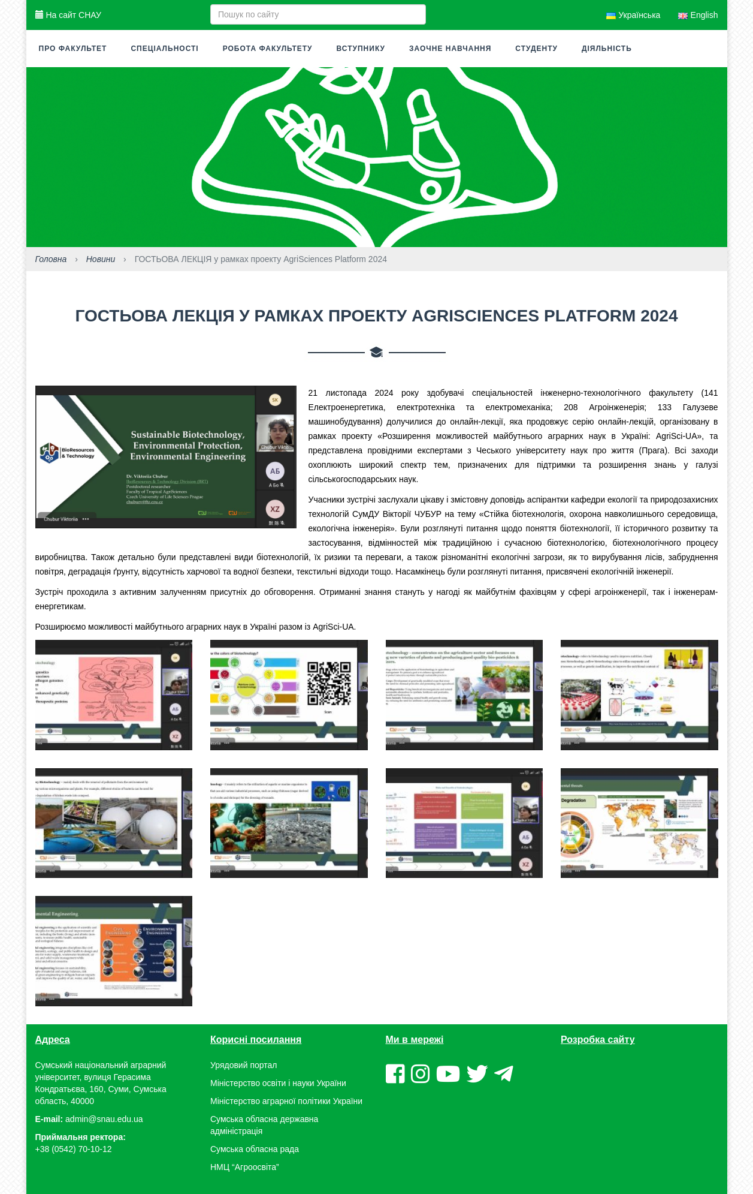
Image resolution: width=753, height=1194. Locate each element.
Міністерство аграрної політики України (286, 1101)
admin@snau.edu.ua (104, 1119)
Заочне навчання (450, 48)
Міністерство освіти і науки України (278, 1083)
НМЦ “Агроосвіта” (244, 1167)
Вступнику (361, 48)
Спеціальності (164, 48)
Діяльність (607, 48)
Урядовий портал (243, 1065)
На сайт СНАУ (68, 15)
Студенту (536, 48)
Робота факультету (268, 48)
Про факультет (73, 48)
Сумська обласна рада (254, 1149)
